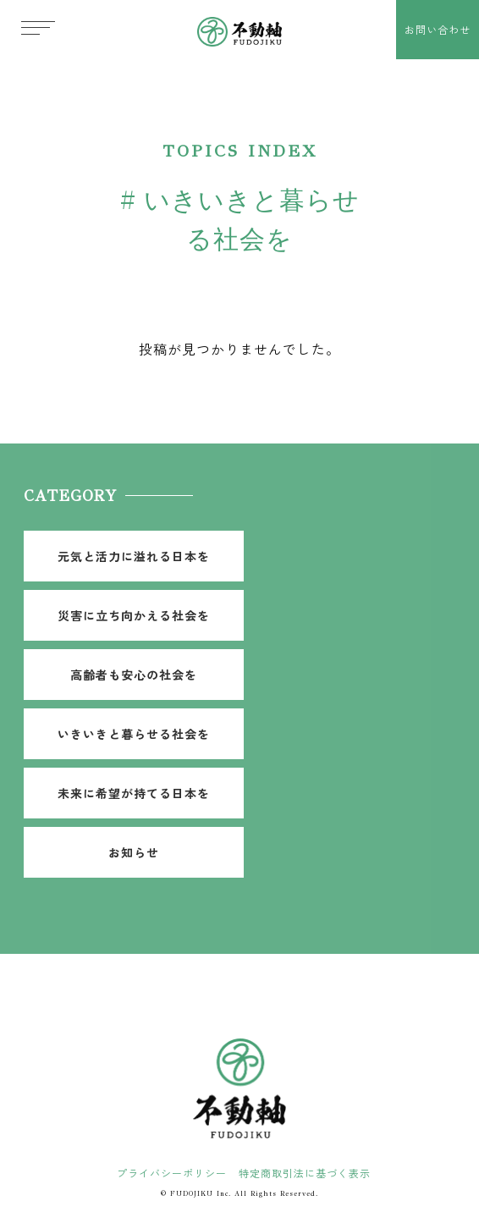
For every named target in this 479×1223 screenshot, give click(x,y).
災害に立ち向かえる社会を (134, 615)
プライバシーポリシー (172, 1172)
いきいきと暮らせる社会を (134, 733)
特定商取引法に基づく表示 (305, 1172)
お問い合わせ (438, 29)
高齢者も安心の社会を (133, 674)
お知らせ (133, 852)
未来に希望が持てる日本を (134, 793)
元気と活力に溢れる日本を (134, 556)
